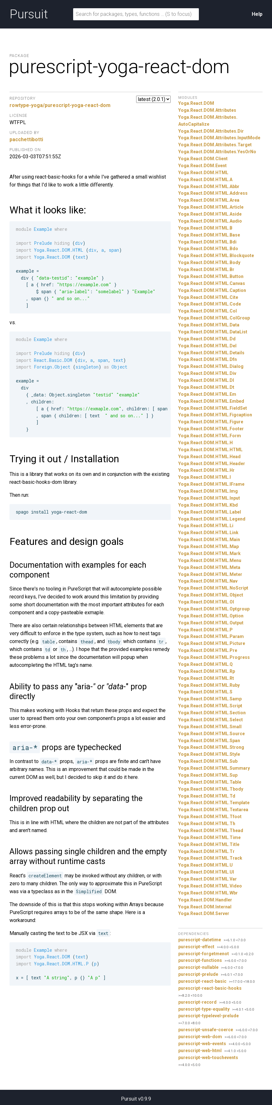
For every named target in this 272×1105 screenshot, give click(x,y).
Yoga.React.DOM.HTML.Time (209, 837)
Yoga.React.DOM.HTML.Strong (211, 747)
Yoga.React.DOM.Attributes (207, 110)
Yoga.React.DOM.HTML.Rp (206, 671)
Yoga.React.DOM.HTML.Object (210, 594)
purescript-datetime (199, 939)
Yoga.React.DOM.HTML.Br (206, 269)
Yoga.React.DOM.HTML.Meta (209, 567)
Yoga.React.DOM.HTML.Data (208, 324)
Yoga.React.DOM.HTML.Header (211, 463)
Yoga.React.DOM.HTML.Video (210, 885)
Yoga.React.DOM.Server (203, 913)
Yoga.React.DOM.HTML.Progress (214, 657)
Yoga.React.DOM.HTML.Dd (207, 338)
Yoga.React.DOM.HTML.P (205, 629)
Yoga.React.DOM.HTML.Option (211, 615)
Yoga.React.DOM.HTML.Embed (211, 401)
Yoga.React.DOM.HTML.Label (209, 512)
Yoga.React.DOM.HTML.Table (209, 782)
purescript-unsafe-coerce (205, 1029)
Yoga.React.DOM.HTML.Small (210, 726)
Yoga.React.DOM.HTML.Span (209, 740)
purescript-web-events (202, 1043)
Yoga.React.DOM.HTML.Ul (206, 872)
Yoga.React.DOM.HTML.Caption (212, 290)
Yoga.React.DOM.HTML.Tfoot (210, 816)
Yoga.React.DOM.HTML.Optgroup (214, 608)
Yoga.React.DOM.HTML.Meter (210, 574)
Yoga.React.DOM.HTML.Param (211, 636)
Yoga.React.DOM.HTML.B (205, 227)
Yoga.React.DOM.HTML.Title (208, 844)
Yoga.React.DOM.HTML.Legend (211, 518)
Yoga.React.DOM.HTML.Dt (206, 387)
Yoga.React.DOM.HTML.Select (210, 719)
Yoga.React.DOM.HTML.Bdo (208, 248)
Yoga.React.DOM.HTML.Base (209, 234)
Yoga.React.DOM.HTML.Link (208, 532)
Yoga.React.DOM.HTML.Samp (210, 698)
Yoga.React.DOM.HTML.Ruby (209, 685)
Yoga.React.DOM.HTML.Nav (207, 581)
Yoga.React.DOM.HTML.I (204, 477)
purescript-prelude (198, 974)
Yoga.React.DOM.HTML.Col (207, 310)
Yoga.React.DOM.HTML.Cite (208, 297)
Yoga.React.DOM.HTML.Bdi (207, 241)
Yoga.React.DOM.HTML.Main (209, 539)
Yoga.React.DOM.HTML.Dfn (207, 359)
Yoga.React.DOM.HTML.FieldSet (212, 408)
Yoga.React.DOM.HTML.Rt (206, 678)
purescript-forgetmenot (203, 953)
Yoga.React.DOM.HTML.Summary (214, 768)
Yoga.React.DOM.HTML (203, 172)
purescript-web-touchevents (208, 1057)
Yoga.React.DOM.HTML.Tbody (210, 789)
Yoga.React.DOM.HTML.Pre (207, 650)
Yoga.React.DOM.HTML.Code (209, 303)
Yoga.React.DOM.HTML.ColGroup (214, 317)
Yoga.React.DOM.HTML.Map (208, 546)
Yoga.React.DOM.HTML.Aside (210, 214)
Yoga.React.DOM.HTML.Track (210, 858)
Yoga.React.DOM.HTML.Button (211, 276)
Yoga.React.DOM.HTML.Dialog (211, 366)
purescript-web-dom (200, 1036)
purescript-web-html (200, 1050)
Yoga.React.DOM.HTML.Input (209, 498)
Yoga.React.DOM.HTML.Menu (209, 560)
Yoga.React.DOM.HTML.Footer (211, 428)
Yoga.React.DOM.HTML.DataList (212, 331)
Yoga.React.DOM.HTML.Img (208, 491)
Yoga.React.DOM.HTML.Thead (210, 830)
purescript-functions (200, 960)
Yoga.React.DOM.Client (203, 158)
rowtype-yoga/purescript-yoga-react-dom (60, 105)
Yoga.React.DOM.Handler (205, 899)
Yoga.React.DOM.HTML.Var (207, 878)
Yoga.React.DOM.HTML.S (205, 691)
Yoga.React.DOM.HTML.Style (209, 754)
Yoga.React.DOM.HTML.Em (207, 394)
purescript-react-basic (202, 981)
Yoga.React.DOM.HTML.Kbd (208, 505)
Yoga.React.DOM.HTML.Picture (211, 643)
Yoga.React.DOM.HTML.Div (207, 373)
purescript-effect (196, 946)
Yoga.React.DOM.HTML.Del (207, 345)
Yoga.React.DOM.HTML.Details (211, 352)
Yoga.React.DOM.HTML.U (205, 865)
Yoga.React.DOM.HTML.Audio (210, 221)
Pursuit (28, 14)
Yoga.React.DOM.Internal (204, 906)
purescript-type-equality (204, 1009)
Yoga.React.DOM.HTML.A (205, 179)
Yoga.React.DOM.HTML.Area (208, 200)
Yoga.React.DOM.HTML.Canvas (211, 283)
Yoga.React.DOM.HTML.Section (212, 712)
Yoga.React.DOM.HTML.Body (209, 262)
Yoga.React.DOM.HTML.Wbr (208, 892)
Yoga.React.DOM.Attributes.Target (215, 144)
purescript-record (197, 1002)
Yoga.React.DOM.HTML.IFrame (211, 484)
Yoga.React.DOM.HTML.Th (206, 823)
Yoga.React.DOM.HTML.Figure (210, 421)
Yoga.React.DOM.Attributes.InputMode (219, 137)
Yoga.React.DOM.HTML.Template (214, 802)
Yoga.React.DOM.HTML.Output (211, 622)
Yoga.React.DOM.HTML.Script (210, 705)
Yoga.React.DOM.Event (202, 165)
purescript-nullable (198, 967)
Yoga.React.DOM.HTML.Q (205, 664)
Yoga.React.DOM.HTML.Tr (206, 851)
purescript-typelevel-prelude (208, 1015)
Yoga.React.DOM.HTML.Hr (206, 470)
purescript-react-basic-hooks (210, 988)
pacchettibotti (26, 139)
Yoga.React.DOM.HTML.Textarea (213, 809)
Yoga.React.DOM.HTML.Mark (209, 553)
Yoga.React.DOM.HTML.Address (213, 193)
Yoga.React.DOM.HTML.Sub (207, 761)
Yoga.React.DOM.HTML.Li (205, 525)
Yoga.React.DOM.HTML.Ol (206, 601)
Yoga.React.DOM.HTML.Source (211, 733)
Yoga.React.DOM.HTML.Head (209, 456)
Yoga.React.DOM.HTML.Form (209, 435)
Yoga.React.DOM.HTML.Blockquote (216, 255)
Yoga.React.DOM (196, 103)
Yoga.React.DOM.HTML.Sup (207, 775)
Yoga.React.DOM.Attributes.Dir (211, 131)
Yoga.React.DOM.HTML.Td (206, 796)
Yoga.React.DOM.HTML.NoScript (213, 587)
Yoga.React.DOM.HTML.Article (211, 207)
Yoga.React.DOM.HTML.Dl (206, 380)
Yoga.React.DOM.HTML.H (205, 442)
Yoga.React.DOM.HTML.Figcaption (215, 414)
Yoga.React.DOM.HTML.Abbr (208, 186)
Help (257, 14)
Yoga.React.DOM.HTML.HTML (210, 449)
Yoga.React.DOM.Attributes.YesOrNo (217, 151)
